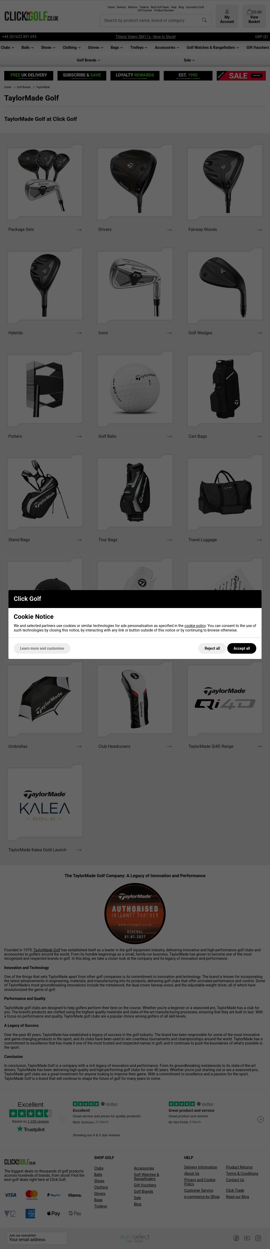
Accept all (242, 648)
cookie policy (195, 626)
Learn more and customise (42, 648)
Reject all (212, 648)
